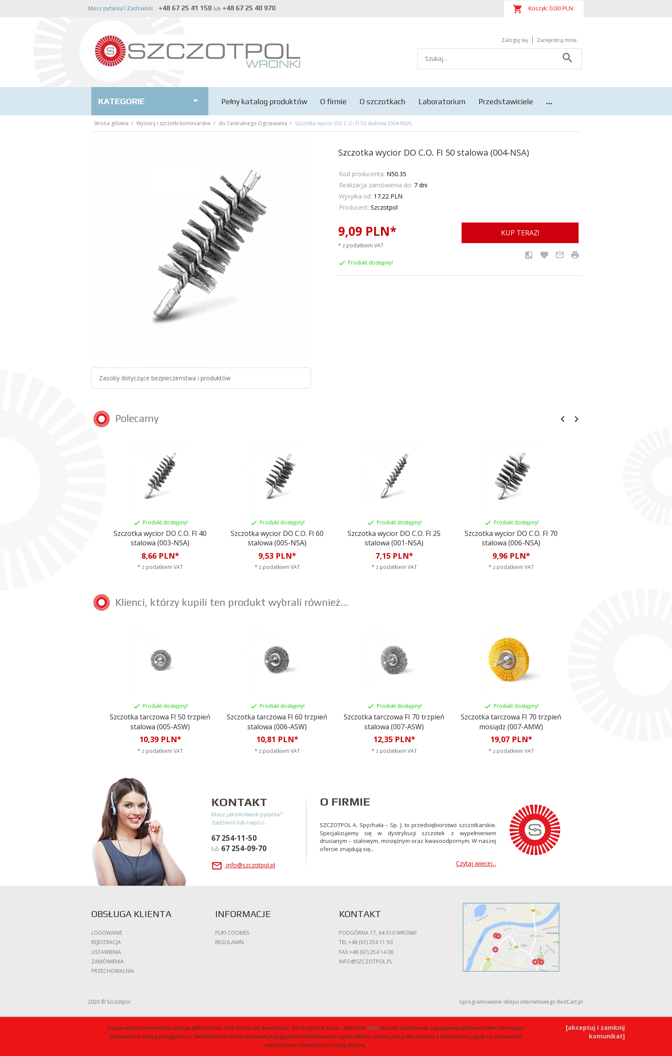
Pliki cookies (232, 932)
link (372, 1028)
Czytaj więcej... (476, 863)
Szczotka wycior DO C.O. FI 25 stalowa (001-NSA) (394, 538)
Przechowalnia (112, 971)
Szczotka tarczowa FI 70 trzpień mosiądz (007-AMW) (511, 721)
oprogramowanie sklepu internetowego (507, 1001)
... (549, 101)
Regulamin (229, 942)
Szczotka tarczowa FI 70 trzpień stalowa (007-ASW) (394, 721)
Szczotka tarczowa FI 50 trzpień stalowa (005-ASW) (160, 721)
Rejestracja (106, 942)
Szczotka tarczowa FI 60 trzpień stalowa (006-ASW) (277, 721)
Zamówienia (107, 961)
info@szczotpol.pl (243, 865)
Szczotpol (384, 207)
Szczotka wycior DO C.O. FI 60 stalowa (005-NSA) (277, 538)
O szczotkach (382, 101)
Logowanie (106, 932)
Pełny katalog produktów (264, 101)
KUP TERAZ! (520, 233)
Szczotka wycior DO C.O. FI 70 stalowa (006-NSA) (511, 538)
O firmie (333, 101)
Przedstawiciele (505, 101)
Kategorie (149, 100)
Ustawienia (106, 952)
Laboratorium (441, 101)
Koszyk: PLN (543, 9)
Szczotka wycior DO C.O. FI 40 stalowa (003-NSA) (160, 538)
